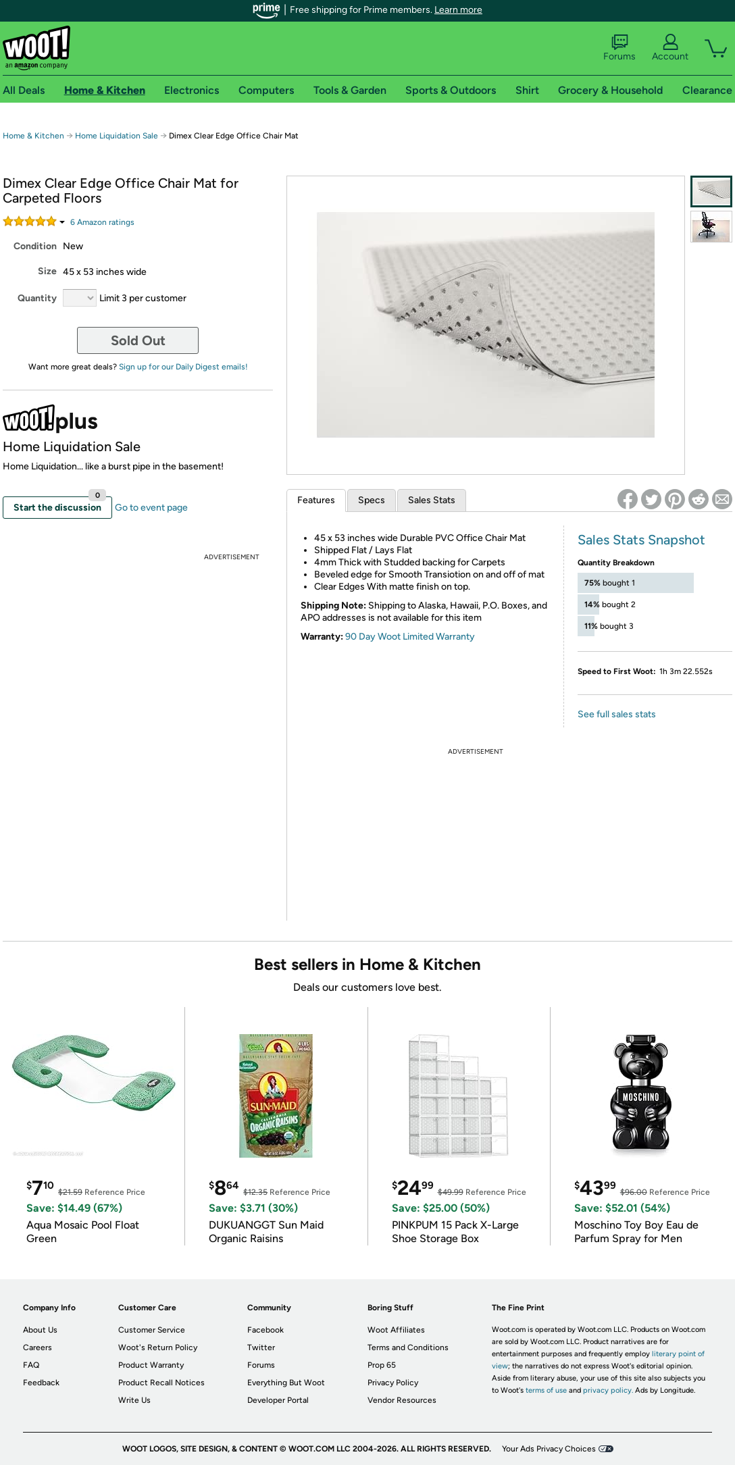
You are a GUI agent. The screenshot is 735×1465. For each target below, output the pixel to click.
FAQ (31, 1365)
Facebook (265, 1330)
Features (316, 500)
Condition (35, 246)
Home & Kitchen (33, 135)
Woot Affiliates (396, 1330)
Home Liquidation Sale (116, 135)
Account (670, 48)
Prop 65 (382, 1365)
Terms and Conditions (408, 1347)
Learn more (458, 10)
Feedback (41, 1382)
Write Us (134, 1400)
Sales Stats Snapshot (641, 540)
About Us (40, 1330)
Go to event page (151, 507)
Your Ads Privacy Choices (549, 1449)
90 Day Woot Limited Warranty (410, 636)
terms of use (546, 1390)
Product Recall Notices (161, 1382)
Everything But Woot (286, 1382)
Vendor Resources (402, 1400)
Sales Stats (431, 500)
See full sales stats (617, 714)
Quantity (37, 298)
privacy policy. (608, 1390)
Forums (619, 48)
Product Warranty (151, 1365)
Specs (371, 500)
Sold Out (138, 340)
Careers (37, 1347)
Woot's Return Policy (157, 1347)
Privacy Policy (393, 1382)
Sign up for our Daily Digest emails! (183, 366)
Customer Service (151, 1330)
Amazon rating (102, 222)
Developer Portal (278, 1400)
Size (47, 271)
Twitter (261, 1347)
